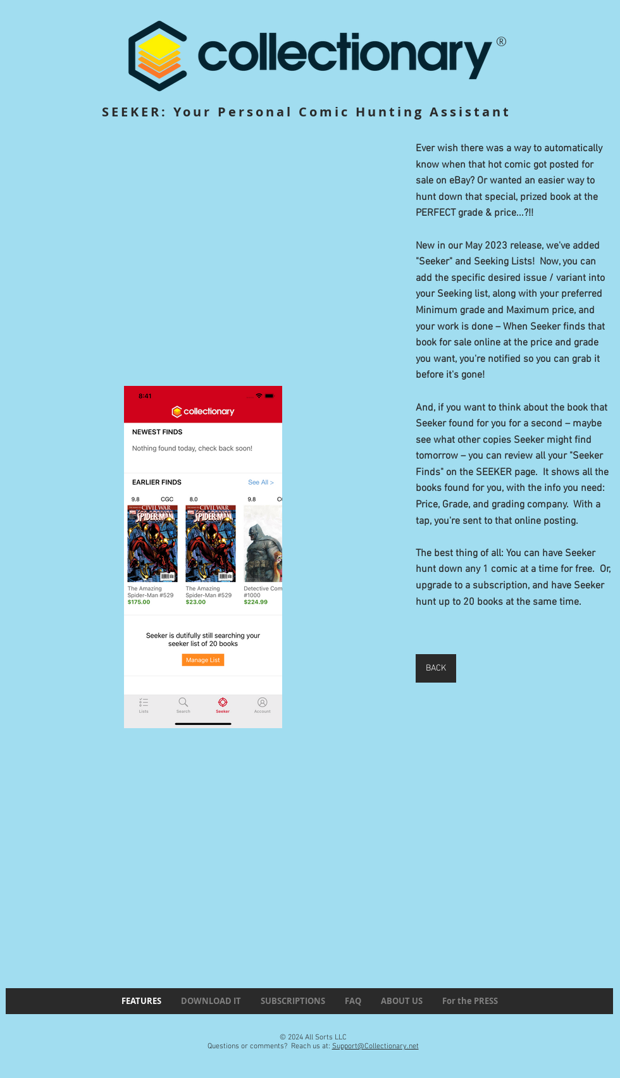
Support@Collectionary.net (375, 1046)
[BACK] (436, 668)
